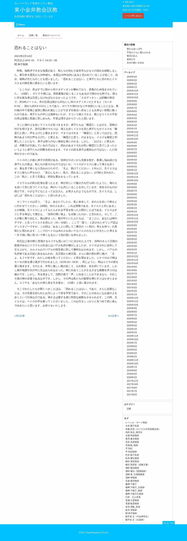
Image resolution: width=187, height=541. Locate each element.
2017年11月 (132, 381)
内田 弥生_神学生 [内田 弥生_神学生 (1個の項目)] (133, 432)
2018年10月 (132, 363)
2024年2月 (132, 166)
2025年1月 (132, 128)
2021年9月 (132, 267)
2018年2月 (132, 377)
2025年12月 (132, 90)
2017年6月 (132, 394)
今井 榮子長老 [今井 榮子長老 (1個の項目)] (132, 426)
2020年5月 (132, 322)
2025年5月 (132, 115)
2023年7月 (132, 191)
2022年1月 (132, 253)
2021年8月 (132, 270)
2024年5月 (132, 156)
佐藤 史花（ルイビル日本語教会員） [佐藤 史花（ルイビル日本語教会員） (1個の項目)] (143, 429)
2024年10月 (132, 139)
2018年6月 (132, 370)
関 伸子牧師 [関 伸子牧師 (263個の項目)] (131, 513)
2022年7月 (132, 232)
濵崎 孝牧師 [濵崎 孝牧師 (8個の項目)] (131, 477)
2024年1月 (132, 170)
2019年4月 (132, 353)
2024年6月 (132, 153)
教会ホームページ (51, 35)
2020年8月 (132, 312)
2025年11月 (132, 94)
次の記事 (112, 316)
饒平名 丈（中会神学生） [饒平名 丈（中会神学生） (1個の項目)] (137, 516)
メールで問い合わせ (133, 16)
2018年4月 (132, 374)
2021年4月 (132, 284)
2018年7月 (132, 367)
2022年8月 (132, 229)
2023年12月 (132, 173)
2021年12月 (132, 256)
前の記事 (20, 316)
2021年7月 (132, 274)
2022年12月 (132, 215)
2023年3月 (132, 204)
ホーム (21, 35)
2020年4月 (132, 325)
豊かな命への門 (134, 49)
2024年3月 (132, 163)
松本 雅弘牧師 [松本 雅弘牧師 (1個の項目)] (132, 458)
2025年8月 (132, 104)
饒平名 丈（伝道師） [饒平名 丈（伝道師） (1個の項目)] (135, 520)
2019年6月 (132, 346)
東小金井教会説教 (36, 10)
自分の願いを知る (135, 63)
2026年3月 (132, 80)
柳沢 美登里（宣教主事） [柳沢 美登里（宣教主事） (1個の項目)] (137, 465)
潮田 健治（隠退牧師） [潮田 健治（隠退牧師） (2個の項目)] (136, 471)
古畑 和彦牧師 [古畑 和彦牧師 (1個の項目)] (132, 435)
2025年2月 (132, 125)
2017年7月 (132, 391)
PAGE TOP (168, 523)
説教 (129, 409)
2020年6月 (132, 318)
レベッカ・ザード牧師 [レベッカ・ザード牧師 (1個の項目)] (136, 422)
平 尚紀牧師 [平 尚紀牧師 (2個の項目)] (131, 452)
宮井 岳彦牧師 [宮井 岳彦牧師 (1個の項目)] (132, 442)
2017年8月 (132, 388)
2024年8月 (132, 146)
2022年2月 (132, 249)
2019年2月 (132, 356)
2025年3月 (132, 122)
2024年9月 (132, 142)
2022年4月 (132, 242)
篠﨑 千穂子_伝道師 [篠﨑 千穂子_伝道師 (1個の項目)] (135, 487)
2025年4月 (132, 118)
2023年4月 (132, 201)
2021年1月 (132, 294)
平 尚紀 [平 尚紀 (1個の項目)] (128, 448)
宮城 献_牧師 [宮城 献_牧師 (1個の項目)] (131, 445)
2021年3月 (132, 287)
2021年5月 (132, 280)
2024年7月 (132, 149)
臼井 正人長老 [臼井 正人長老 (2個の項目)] (133, 497)
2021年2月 (132, 291)
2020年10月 (132, 305)
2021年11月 (132, 260)
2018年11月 (132, 360)
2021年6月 (132, 277)
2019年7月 (132, 343)
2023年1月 (132, 211)
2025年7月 (132, 108)
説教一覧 (33, 35)
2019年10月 (132, 339)
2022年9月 (132, 225)
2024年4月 (132, 160)
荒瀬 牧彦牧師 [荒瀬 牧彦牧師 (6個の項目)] (132, 503)
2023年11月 (132, 177)
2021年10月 (132, 263)
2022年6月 (132, 236)
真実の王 (131, 59)
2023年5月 (132, 198)
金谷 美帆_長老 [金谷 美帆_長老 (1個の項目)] (132, 507)
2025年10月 (132, 97)
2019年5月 (132, 350)
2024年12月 (132, 132)
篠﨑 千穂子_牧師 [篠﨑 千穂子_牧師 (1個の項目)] (133, 490)
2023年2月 (132, 208)
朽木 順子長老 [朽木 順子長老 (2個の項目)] (132, 455)
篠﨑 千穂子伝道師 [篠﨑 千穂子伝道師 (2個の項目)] (134, 494)
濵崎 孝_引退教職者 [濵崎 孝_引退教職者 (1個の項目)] (135, 474)
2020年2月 (132, 332)
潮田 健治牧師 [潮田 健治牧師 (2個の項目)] (132, 468)
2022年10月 (132, 222)
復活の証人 (132, 56)
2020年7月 (132, 315)
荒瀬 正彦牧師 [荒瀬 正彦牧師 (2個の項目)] (132, 500)
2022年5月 (132, 239)
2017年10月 (132, 384)
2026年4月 (132, 77)
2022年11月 (132, 218)
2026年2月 (132, 84)
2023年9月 (132, 184)
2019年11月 (132, 336)
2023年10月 (132, 180)
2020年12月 (132, 298)
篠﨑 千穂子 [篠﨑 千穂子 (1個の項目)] (131, 484)
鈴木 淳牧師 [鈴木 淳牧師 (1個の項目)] (131, 510)
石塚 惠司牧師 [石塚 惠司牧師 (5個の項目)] (132, 481)
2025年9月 (132, 101)
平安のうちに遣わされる (139, 52)
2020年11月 (132, 301)
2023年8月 (132, 187)
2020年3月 (132, 329)
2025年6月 (132, 111)
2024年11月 (132, 135)
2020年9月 (132, 308)
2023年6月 (132, 194)
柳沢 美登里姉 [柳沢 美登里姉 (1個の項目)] (132, 461)
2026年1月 (132, 87)
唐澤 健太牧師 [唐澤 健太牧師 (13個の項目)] (132, 439)
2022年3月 (132, 246)
